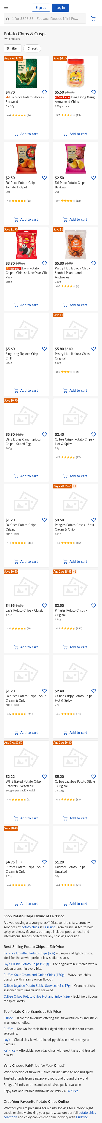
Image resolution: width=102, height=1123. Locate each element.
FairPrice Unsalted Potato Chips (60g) (29, 953)
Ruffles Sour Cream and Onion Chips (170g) (34, 975)
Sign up (41, 7)
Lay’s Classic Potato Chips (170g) (26, 964)
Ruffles (8, 1029)
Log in (60, 7)
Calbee (8, 1018)
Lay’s (7, 1040)
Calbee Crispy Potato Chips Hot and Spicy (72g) (37, 996)
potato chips (30, 927)
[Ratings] (19, 115)
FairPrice (49, 927)
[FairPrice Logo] (20, 7)
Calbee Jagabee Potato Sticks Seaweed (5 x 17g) (37, 985)
